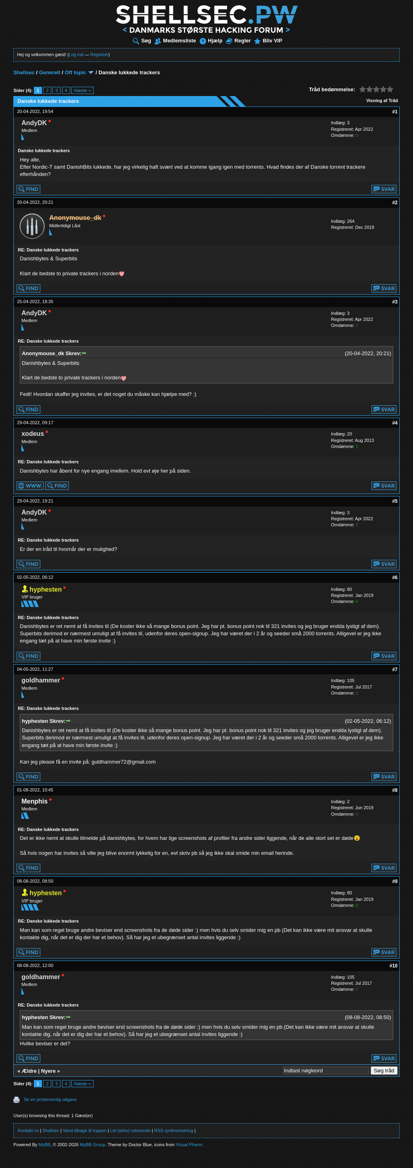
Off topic (75, 72)
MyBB (44, 1144)
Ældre (29, 1071)
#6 (394, 577)
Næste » (82, 90)
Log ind (76, 54)
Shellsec (24, 72)
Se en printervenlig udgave (50, 1099)
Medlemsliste (175, 41)
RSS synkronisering (173, 1130)
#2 (394, 202)
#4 (394, 423)
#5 (394, 501)
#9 (394, 881)
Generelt (49, 72)
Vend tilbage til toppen (84, 1130)
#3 (394, 302)
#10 (394, 966)
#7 (394, 669)
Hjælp (211, 41)
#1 (394, 112)
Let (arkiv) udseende (130, 1130)
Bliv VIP (268, 41)
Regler (238, 41)
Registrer (99, 54)
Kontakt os (28, 1130)
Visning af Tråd (382, 100)
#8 (394, 790)
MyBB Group (92, 1144)
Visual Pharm (189, 1144)
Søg (142, 41)
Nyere (48, 1071)
